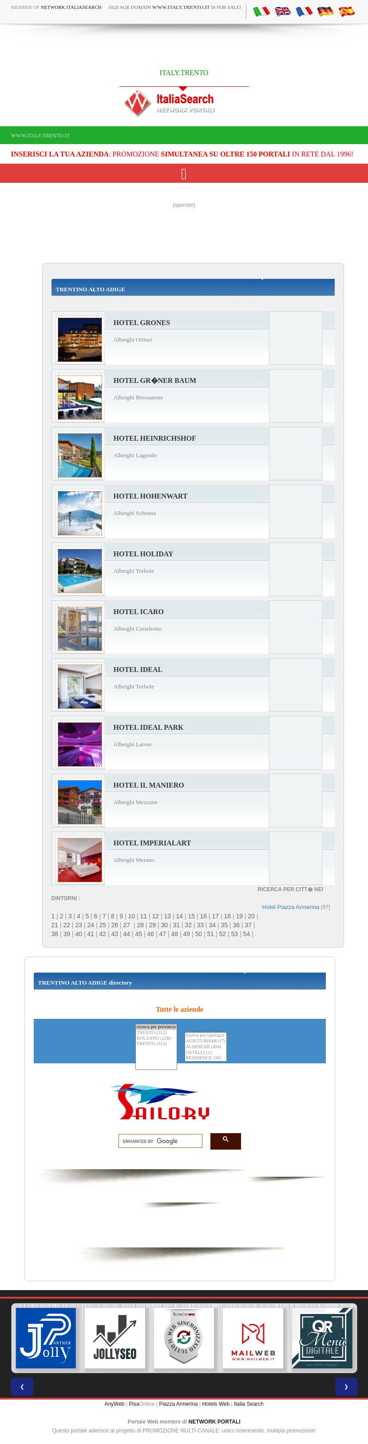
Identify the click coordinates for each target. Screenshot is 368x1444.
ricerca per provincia (156, 1027)
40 (79, 933)
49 (186, 933)
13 (167, 916)
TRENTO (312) (156, 1033)
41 (91, 933)
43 (115, 933)
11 (143, 916)
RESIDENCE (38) (205, 1058)
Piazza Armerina (178, 1404)
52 (222, 933)
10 (131, 916)
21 (55, 925)
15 (191, 916)
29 (152, 925)
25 (103, 925)
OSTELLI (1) (205, 1053)
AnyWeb (114, 1404)
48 (174, 933)
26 (115, 925)
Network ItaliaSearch (71, 7)
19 (239, 916)
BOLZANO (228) (156, 1039)
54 (246, 933)
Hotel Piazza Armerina (291, 907)
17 (215, 916)
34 (212, 925)
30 (164, 925)
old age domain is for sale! (175, 7)
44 (127, 933)
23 (79, 925)
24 (91, 925)
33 (200, 925)
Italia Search (249, 1404)
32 (188, 925)
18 (227, 916)
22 (67, 925)
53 (234, 933)
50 (198, 933)
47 (162, 933)
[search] (158, 1141)
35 (224, 925)
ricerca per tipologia (205, 1035)
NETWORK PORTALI (215, 1422)
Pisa (134, 1404)
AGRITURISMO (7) (205, 1041)
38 (55, 933)
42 (103, 933)
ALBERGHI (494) (205, 1047)
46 (150, 933)
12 (155, 916)
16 (203, 916)
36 (236, 925)
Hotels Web (216, 1404)
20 (251, 916)
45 (138, 933)
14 (179, 916)
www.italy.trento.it (40, 136)
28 (140, 925)
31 (176, 925)
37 (248, 925)
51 (210, 933)
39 (67, 933)
